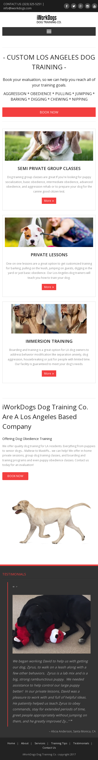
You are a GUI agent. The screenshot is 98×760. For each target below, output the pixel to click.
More (47, 201)
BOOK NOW (15, 476)
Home (11, 743)
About (25, 743)
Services (40, 743)
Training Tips (59, 743)
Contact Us (49, 747)
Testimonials (14, 574)
